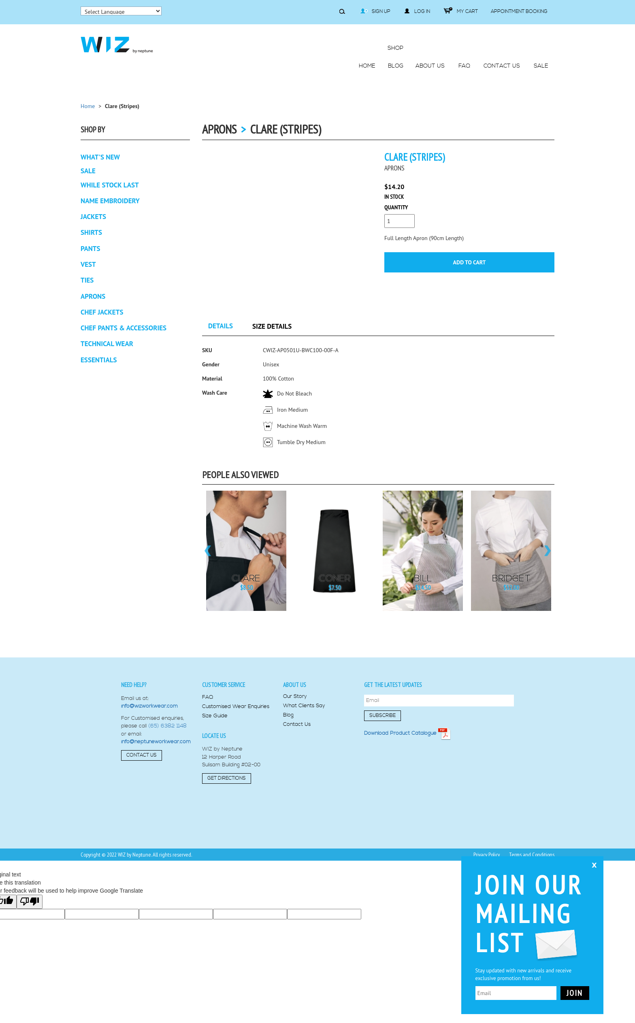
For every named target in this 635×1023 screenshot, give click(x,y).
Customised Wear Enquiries (235, 706)
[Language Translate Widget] (121, 10)
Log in (417, 11)
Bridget (511, 579)
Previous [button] (207, 551)
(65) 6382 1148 (167, 726)
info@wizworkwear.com (149, 706)
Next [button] (549, 551)
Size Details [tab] (272, 326)
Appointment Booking (519, 12)
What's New (100, 157)
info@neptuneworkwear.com (156, 741)
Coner (334, 579)
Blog (288, 715)
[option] (246, 551)
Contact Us (141, 755)
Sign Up (375, 11)
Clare (246, 579)
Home (88, 106)
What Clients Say (304, 705)
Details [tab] (220, 325)
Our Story (295, 696)
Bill (423, 579)
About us (294, 685)
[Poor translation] (30, 902)
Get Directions (226, 778)
